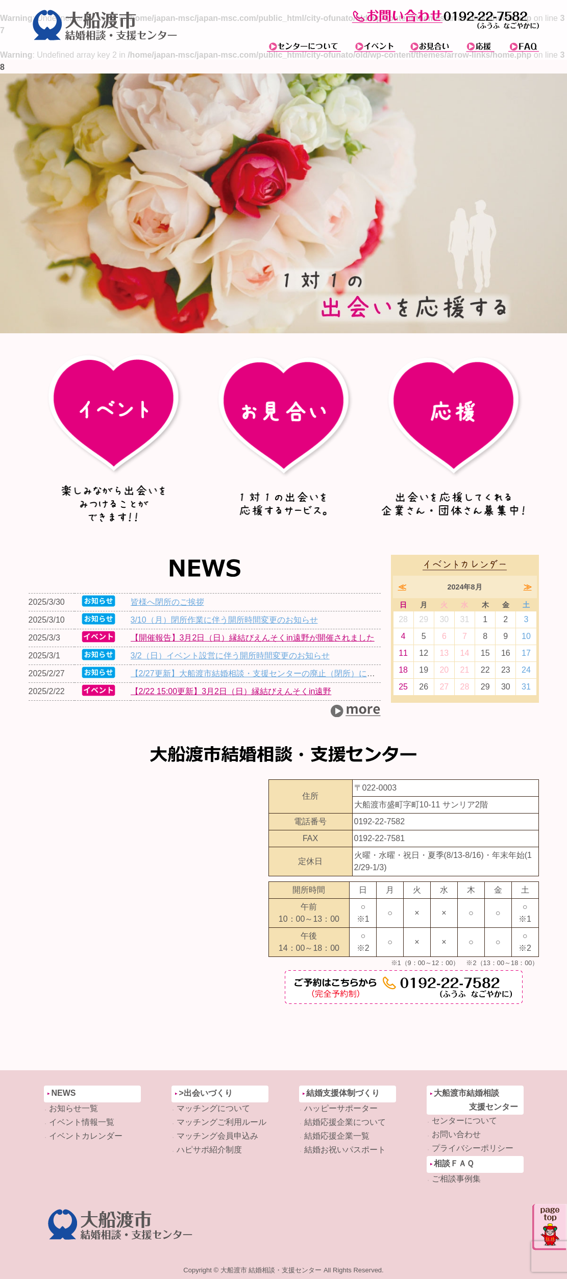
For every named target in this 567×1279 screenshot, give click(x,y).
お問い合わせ (456, 1134)
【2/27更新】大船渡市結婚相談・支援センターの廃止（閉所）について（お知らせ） (285, 673)
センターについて (464, 1120)
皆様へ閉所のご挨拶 (167, 602)
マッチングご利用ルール (221, 1122)
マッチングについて (213, 1108)
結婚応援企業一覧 (336, 1136)
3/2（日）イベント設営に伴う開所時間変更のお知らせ (230, 655)
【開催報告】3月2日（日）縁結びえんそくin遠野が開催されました (253, 637)
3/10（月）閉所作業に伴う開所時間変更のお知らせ (224, 620)
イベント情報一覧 (81, 1122)
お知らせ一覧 (73, 1108)
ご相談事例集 (456, 1178)
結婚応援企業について (345, 1122)
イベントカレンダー (85, 1136)
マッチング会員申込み (217, 1136)
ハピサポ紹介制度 (209, 1149)
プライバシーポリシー (472, 1148)
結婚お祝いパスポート (345, 1149)
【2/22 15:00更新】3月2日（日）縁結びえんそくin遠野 (231, 691)
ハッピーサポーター (341, 1108)
